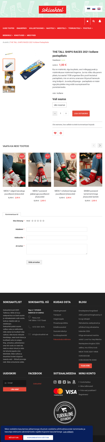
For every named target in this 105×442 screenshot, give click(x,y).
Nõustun (13, 438)
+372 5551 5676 (38, 327)
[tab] (12, 214)
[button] (9, 52)
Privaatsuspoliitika (60, 323)
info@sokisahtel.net (40, 334)
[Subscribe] (14, 389)
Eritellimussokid (59, 327)
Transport (57, 315)
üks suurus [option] (59, 105)
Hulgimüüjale (58, 319)
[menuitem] (10, 28)
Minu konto (100, 21)
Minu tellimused (86, 386)
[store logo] (52, 10)
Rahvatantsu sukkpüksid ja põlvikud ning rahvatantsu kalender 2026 (89, 327)
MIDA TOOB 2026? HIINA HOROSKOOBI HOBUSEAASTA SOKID (88, 356)
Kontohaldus (85, 382)
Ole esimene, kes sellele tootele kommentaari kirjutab (73, 125)
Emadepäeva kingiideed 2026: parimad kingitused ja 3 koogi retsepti (90, 315)
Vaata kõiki (85, 366)
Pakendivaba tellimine (62, 339)
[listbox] (77, 105)
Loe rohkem (68, 432)
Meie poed (31, 35)
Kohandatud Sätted (38, 438)
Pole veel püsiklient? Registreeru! (87, 392)
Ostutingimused (59, 311)
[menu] (52, 32)
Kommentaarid (11, 214)
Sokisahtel (37, 384)
